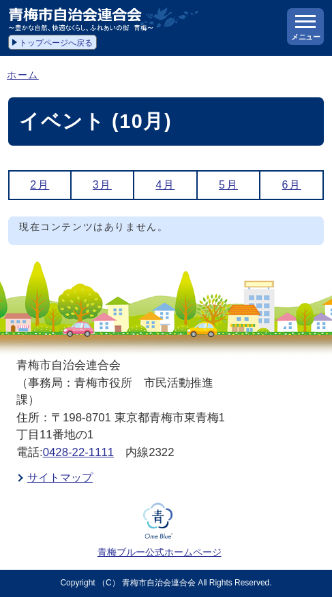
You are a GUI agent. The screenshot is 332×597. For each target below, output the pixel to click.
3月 (102, 185)
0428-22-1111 (79, 452)
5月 (228, 185)
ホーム (23, 75)
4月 (165, 185)
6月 (291, 185)
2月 (39, 185)
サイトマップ (60, 477)
